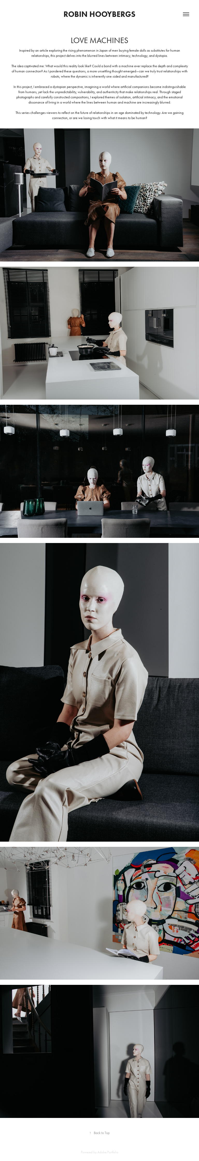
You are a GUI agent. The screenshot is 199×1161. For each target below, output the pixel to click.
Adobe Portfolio (107, 1152)
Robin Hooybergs (99, 14)
